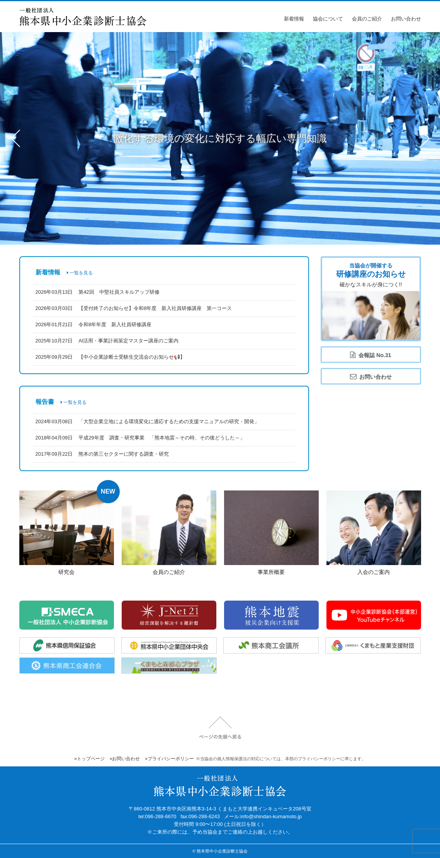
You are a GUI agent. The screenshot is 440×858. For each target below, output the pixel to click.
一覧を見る (80, 273)
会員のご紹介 (367, 19)
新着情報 (294, 19)
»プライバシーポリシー (169, 758)
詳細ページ (66, 533)
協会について (328, 19)
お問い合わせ (406, 19)
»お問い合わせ (125, 758)
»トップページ (89, 758)
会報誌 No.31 (370, 354)
